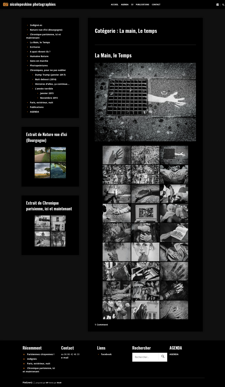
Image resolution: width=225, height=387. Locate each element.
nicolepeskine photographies (33, 4)
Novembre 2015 (49, 98)
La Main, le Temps (113, 55)
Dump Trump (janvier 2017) (50, 75)
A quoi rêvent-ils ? (40, 51)
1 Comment (101, 324)
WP (47, 383)
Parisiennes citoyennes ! (40, 354)
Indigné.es (36, 25)
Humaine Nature (39, 56)
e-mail (64, 357)
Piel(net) (27, 382)
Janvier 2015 (47, 93)
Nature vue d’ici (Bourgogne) (46, 30)
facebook (106, 354)
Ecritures (35, 47)
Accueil (114, 4)
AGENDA (124, 4)
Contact (156, 4)
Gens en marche (39, 61)
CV (132, 4)
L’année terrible (44, 88)
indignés (32, 359)
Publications (142, 4)
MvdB (59, 383)
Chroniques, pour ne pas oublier (48, 70)
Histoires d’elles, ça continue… (52, 84)
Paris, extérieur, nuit (41, 102)
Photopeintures (39, 65)
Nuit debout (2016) (45, 79)
